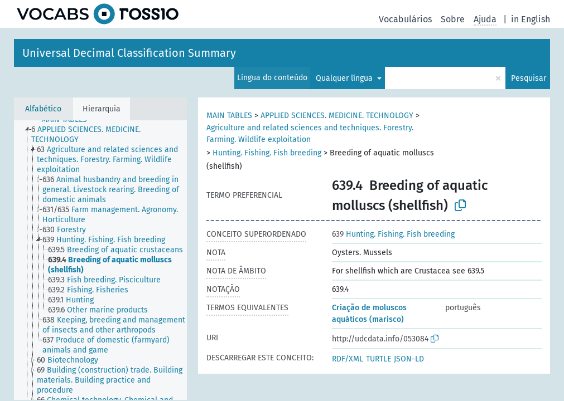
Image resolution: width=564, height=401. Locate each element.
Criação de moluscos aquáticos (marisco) (369, 313)
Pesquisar (528, 78)
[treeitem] (114, 135)
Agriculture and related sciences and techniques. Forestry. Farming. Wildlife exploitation (309, 133)
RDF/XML (347, 359)
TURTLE (378, 359)
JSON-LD (409, 359)
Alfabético (43, 109)
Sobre (453, 19)
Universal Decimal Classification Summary (129, 53)
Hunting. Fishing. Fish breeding (267, 153)
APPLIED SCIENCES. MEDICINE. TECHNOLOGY (337, 115)
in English (530, 19)
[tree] (100, 260)
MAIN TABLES (229, 115)
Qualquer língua (345, 78)
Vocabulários (405, 19)
